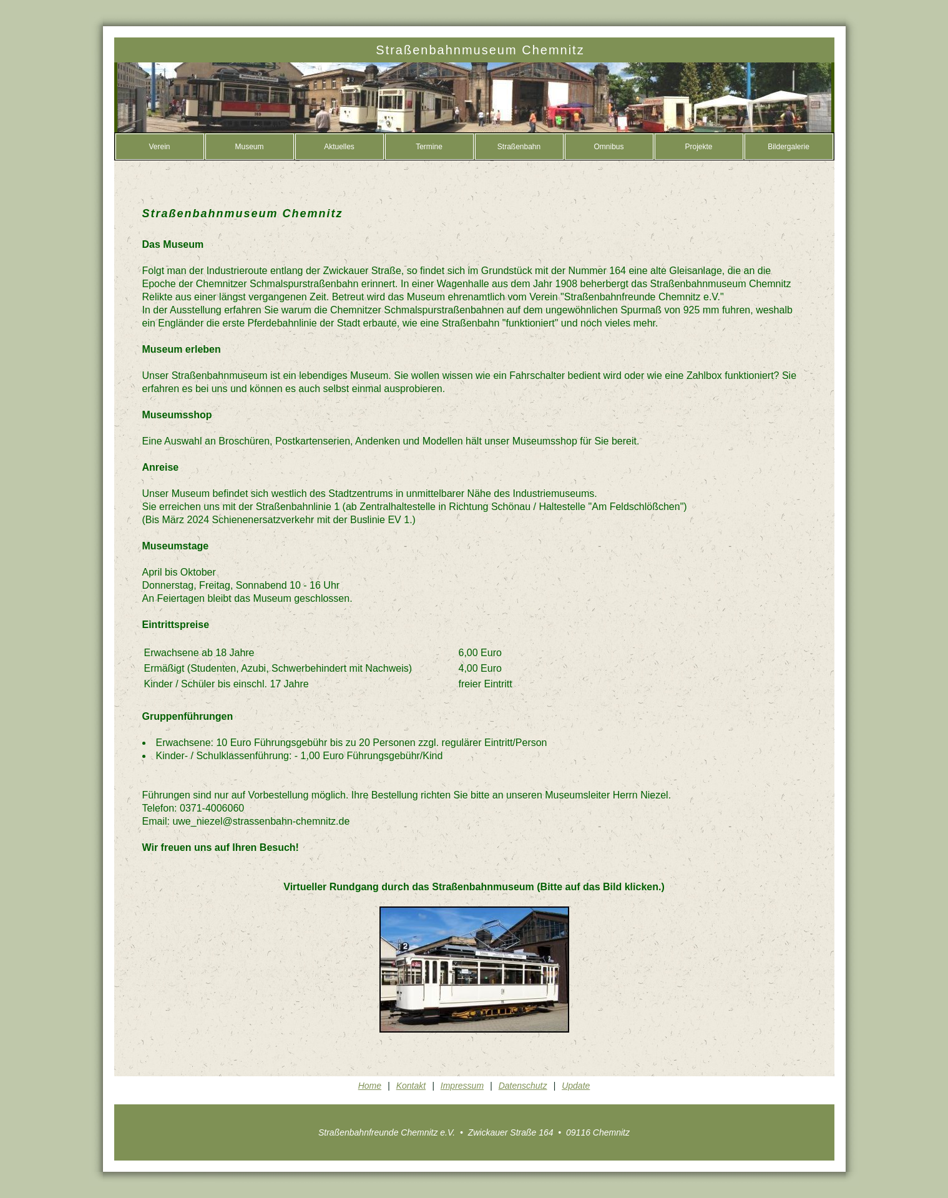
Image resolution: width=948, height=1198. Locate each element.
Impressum (462, 1086)
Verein (159, 146)
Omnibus (608, 146)
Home (369, 1086)
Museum (249, 146)
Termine (429, 146)
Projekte (698, 146)
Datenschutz (523, 1086)
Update (576, 1086)
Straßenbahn (518, 146)
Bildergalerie (788, 146)
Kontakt (411, 1086)
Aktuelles (339, 146)
